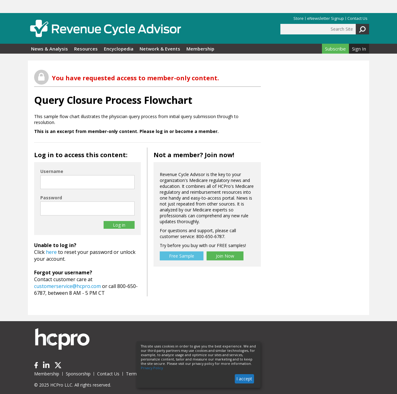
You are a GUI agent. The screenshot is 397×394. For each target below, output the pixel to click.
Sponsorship (78, 374)
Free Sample (181, 256)
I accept (244, 379)
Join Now (225, 256)
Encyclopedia (118, 49)
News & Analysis (49, 49)
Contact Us (357, 18)
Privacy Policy (152, 368)
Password (51, 198)
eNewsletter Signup (325, 18)
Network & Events (160, 49)
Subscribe (335, 49)
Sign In (359, 49)
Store (298, 18)
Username (51, 171)
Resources (86, 49)
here (51, 252)
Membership (200, 49)
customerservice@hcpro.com (67, 286)
